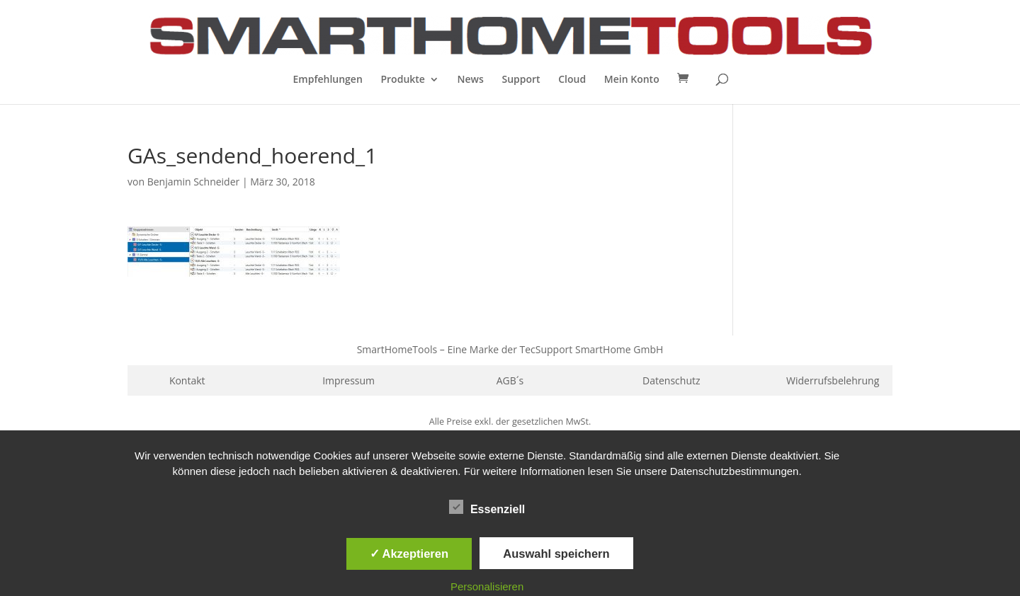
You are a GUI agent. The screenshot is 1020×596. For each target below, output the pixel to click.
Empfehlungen (328, 80)
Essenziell (487, 507)
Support (521, 80)
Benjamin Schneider (193, 181)
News (471, 80)
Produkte (402, 80)
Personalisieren (486, 586)
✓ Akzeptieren (409, 553)
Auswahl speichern (556, 553)
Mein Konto (631, 80)
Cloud (572, 80)
